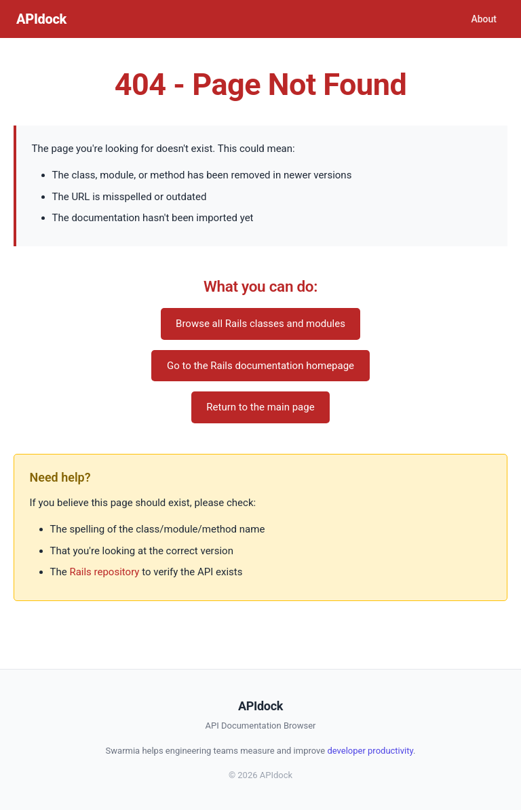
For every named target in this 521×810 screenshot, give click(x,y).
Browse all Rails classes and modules (260, 323)
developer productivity (370, 751)
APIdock (41, 19)
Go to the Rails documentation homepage (260, 366)
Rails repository (104, 572)
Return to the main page (260, 407)
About (484, 19)
